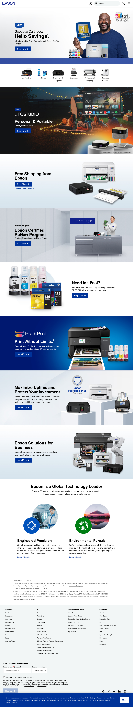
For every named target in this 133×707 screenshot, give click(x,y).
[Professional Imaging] (89, 75)
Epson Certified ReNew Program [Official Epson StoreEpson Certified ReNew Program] (79, 619)
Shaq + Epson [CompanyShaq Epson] (104, 628)
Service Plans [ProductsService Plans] (10, 641)
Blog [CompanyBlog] (101, 641)
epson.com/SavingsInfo (76, 586)
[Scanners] (74, 73)
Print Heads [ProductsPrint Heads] (9, 632)
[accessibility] (90, 3)
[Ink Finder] (42, 73)
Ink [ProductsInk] (6, 635)
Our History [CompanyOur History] (103, 616)
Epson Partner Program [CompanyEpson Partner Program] (107, 625)
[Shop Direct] (23, 184)
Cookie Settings (90, 698)
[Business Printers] (105, 75)
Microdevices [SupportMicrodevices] (41, 632)
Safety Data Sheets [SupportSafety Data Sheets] (43, 644)
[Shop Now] (23, 48)
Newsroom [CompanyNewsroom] (103, 638)
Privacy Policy (8, 682)
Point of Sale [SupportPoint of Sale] (41, 622)
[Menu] (129, 3)
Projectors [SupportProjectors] (40, 616)
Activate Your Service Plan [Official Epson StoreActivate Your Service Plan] (77, 628)
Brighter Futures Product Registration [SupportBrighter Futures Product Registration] (50, 641)
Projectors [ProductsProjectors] (9, 616)
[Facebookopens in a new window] (103, 691)
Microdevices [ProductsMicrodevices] (10, 628)
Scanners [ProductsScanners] (8, 619)
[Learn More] (23, 354)
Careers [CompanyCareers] (102, 622)
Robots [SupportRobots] (39, 625)
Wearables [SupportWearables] (40, 628)
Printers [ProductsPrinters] (8, 613)
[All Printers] (26, 73)
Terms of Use (29, 686)
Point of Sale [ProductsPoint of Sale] (9, 622)
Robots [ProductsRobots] (7, 625)
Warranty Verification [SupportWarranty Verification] (44, 638)
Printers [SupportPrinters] (39, 613)
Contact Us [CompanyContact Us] (103, 644)
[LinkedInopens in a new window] (119, 691)
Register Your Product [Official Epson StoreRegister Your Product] (76, 625)
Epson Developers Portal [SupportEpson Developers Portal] (45, 647)
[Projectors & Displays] (58, 75)
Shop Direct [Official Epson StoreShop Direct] (72, 613)
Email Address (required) (12, 667)
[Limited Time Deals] (24, 188)
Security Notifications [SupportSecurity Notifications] (44, 650)
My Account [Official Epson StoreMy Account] (72, 632)
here (15, 703)
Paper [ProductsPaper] (7, 638)
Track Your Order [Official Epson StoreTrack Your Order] (74, 622)
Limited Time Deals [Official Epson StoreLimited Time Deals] (75, 616)
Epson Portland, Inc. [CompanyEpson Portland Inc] (106, 635)
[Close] (124, 700)
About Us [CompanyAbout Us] (102, 613)
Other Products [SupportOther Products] (42, 635)
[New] (29, 112)
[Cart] (123, 3)
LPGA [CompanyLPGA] (101, 632)
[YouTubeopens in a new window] (114, 691)
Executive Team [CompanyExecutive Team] (105, 619)
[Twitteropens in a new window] (109, 691)
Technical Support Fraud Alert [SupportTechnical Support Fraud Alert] (47, 654)
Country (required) (38, 667)
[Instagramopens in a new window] (125, 691)
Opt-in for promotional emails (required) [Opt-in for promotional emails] (20, 677)
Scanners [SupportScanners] (40, 619)
